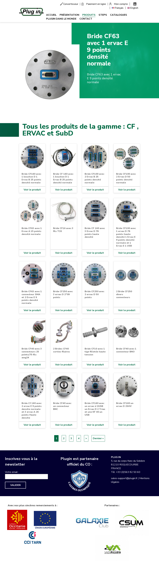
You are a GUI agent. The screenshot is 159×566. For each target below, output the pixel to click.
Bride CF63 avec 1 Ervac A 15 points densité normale (32, 231)
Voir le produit (32, 189)
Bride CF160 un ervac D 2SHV (124, 405)
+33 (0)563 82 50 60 (128, 472)
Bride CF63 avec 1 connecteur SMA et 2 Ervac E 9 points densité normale (32, 297)
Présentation (69, 15)
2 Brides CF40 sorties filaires (61, 350)
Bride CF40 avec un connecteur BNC (62, 406)
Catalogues (118, 15)
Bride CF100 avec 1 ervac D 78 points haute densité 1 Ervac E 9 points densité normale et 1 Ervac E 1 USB (126, 237)
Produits (88, 15)
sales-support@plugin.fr (124, 478)
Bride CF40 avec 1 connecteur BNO (126, 350)
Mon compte (121, 4)
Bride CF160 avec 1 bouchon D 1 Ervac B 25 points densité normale (31, 178)
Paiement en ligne (96, 4)
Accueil (51, 15)
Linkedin (135, 3)
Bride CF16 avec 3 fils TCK (63, 230)
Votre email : (12, 472)
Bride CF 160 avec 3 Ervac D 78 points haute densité (95, 232)
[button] (49, 74)
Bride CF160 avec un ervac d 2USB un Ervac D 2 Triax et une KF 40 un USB (95, 409)
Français (119, 8)
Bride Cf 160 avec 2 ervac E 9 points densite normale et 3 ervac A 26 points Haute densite (32, 410)
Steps (103, 15)
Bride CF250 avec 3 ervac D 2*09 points (63, 294)
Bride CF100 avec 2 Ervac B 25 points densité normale (94, 178)
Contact (86, 18)
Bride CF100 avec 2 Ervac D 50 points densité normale (126, 178)
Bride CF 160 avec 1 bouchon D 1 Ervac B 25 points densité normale (63, 178)
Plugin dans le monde (61, 18)
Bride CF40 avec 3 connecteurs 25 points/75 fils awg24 (32, 353)
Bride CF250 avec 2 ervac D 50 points (94, 294)
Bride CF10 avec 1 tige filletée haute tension (95, 351)
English (134, 8)
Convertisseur (70, 4)
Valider (15, 485)
